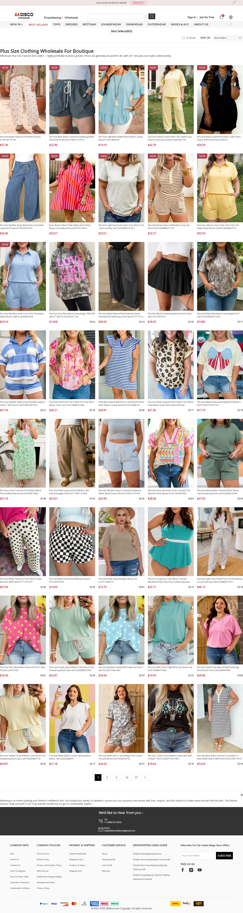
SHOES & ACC (180, 24)
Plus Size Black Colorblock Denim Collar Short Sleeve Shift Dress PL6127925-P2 (218, 138)
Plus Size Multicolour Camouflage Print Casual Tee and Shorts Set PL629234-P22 (120, 757)
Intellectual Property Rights (49, 876)
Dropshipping (52, 17)
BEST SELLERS (38, 24)
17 (136, 777)
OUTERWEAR (157, 24)
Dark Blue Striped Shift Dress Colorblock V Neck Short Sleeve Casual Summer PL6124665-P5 (121, 403)
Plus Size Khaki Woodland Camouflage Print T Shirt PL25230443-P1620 (218, 315)
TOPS (56, 24)
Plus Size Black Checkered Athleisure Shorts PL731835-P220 (69, 580)
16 (126, 777)
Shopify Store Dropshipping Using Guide (151, 859)
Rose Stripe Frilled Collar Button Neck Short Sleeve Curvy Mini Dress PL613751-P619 (69, 227)
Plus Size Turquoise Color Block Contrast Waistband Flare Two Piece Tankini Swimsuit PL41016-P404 (169, 580)
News (104, 853)
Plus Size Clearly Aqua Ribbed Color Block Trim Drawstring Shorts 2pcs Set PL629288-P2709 (71, 669)
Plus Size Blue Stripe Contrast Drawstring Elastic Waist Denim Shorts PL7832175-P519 (71, 138)
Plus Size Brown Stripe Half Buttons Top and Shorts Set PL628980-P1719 (169, 227)
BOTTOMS (89, 24)
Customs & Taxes (77, 865)
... (121, 777)
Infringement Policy (46, 882)
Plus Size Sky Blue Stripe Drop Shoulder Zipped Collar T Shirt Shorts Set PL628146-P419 (22, 403)
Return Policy (43, 859)
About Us (201, 24)
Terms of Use (43, 853)
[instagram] (191, 870)
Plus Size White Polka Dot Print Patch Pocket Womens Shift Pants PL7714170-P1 (20, 580)
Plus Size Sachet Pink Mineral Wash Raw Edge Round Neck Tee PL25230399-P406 (218, 669)
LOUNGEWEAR (111, 24)
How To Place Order (19, 876)
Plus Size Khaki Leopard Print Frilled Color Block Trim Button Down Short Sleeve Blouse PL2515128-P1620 (170, 404)
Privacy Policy (43, 888)
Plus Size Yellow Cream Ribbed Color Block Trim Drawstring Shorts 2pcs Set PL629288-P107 (23, 757)
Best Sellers (220, 37)
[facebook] (183, 870)
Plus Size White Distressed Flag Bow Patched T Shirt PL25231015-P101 (219, 403)
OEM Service (42, 871)
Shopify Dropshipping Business (147, 853)
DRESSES (71, 24)
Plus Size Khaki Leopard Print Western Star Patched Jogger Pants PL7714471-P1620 (69, 492)
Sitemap (106, 871)
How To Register (17, 871)
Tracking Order (108, 859)
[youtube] (199, 870)
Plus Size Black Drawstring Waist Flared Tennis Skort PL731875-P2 (170, 315)
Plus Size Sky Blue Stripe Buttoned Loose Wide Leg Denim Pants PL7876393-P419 (22, 227)
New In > (16, 24)
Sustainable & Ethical (20, 888)
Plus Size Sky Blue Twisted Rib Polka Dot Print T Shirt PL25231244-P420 (121, 669)
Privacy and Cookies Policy (49, 865)
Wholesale (71, 17)
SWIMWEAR (134, 24)
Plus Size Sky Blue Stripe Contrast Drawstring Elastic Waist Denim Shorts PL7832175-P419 (120, 492)
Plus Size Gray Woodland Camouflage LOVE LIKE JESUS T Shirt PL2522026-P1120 (72, 315)
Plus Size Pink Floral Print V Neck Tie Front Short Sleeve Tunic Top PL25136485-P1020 (71, 403)
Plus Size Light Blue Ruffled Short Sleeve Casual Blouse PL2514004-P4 (121, 138)
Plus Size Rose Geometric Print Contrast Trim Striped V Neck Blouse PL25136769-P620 (169, 492)
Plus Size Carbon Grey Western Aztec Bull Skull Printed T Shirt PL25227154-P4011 (170, 757)
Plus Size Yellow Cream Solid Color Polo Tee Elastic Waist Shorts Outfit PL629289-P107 (218, 227)
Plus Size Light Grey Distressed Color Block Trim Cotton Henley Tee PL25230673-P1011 (121, 227)
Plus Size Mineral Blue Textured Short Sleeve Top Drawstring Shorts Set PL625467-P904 (218, 492)
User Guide (107, 865)
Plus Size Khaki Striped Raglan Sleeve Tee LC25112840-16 (118, 580)
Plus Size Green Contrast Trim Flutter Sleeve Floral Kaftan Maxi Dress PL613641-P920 (20, 492)
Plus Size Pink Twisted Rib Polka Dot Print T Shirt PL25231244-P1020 (22, 669)
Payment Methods (77, 853)
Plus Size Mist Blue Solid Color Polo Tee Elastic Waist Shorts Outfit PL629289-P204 (22, 315)
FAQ (12, 853)
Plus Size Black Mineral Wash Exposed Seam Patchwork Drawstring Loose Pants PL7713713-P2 (121, 315)
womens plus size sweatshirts (119, 800)
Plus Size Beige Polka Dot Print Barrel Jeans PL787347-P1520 (20, 138)
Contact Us (15, 865)
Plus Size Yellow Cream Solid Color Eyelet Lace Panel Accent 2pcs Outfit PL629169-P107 (170, 138)
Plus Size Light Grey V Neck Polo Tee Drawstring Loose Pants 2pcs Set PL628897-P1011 (219, 580)
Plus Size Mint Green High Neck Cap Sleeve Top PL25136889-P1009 (170, 669)
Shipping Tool (75, 871)
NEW (5, 68)
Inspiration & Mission (19, 882)
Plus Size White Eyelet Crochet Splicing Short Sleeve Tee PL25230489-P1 (70, 757)
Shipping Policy (76, 859)
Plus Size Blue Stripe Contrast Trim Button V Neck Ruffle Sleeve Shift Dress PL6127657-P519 (219, 757)
